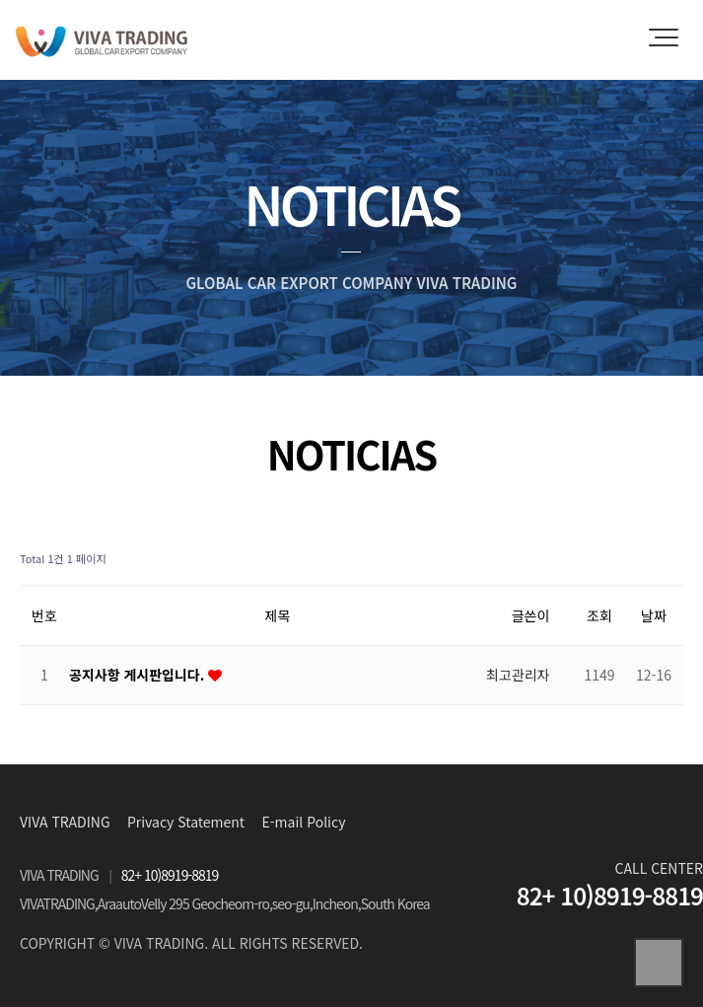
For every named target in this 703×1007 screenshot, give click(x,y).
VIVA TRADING (65, 821)
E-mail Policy (304, 821)
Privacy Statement (186, 821)
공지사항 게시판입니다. (138, 674)
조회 (599, 615)
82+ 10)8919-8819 (170, 875)
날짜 (654, 615)
